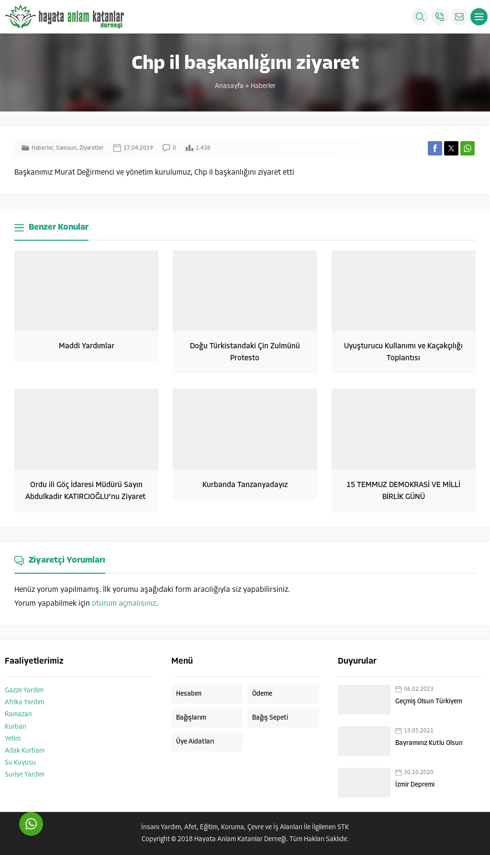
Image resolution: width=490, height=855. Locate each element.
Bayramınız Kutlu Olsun (429, 743)
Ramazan (18, 714)
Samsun (66, 148)
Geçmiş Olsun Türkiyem (428, 701)
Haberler (263, 86)
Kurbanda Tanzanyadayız (245, 485)
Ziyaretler (91, 148)
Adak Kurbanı (25, 751)
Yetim (13, 739)
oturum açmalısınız (124, 604)
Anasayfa (229, 86)
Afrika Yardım (24, 702)
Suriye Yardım (25, 774)
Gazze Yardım (24, 690)
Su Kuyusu (20, 762)
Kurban (15, 727)
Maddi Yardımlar (86, 346)
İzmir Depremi (414, 784)
